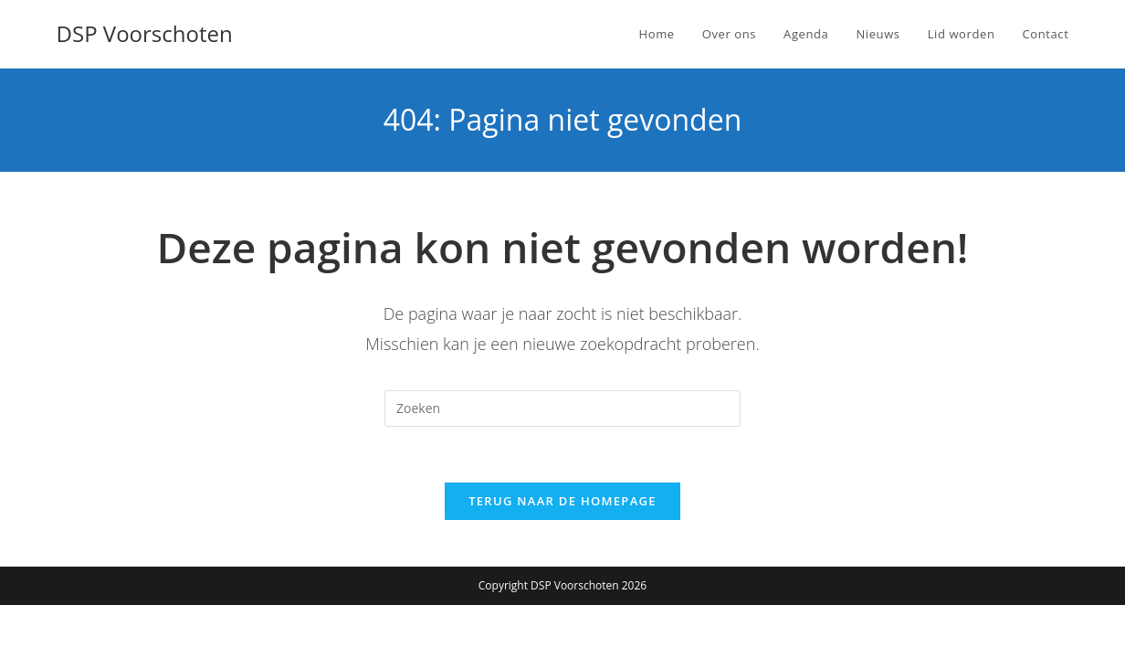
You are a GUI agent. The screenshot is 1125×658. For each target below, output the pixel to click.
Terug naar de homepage (562, 501)
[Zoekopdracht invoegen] (562, 408)
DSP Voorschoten (145, 33)
